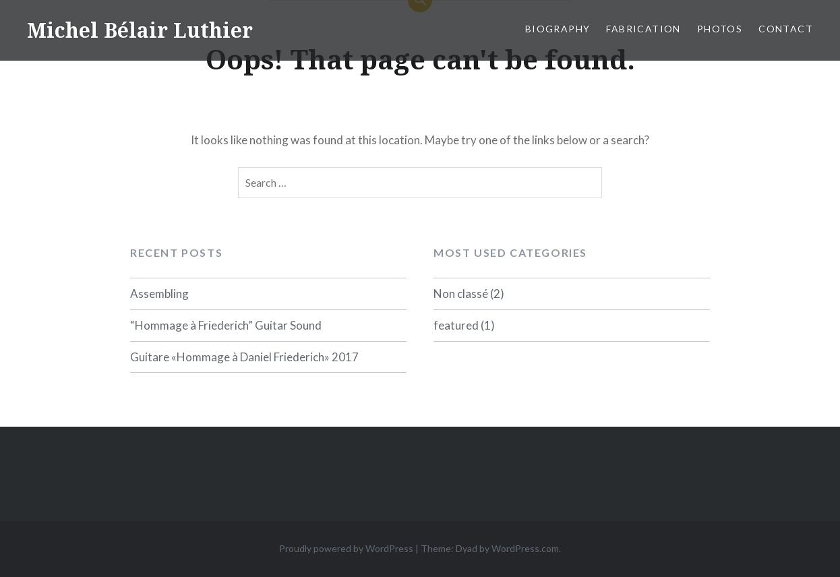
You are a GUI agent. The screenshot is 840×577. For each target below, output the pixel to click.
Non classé (460, 293)
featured (456, 325)
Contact (785, 28)
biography (558, 28)
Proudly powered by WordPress (346, 548)
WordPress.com (525, 548)
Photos (719, 28)
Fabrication (643, 28)
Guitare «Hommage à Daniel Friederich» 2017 (244, 357)
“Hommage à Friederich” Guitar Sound (226, 325)
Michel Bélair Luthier (140, 30)
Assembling (159, 293)
